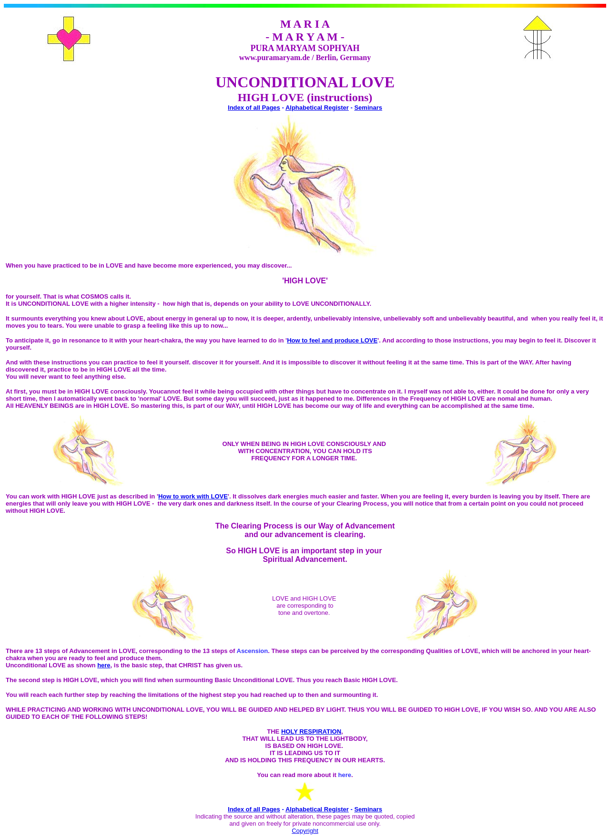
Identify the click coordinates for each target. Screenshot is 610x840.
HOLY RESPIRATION (311, 731)
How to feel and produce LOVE (332, 340)
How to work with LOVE (193, 496)
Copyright (305, 830)
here (103, 665)
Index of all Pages (254, 107)
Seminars (368, 107)
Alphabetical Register (317, 107)
